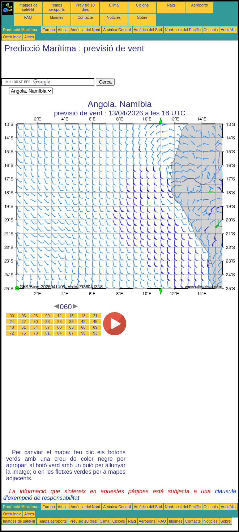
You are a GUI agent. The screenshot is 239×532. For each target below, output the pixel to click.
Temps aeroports (56, 7)
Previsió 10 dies (85, 7)
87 (71, 333)
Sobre (142, 17)
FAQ (28, 17)
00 (12, 316)
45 (95, 321)
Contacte (85, 17)
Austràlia (228, 29)
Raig (171, 5)
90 (83, 333)
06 (36, 316)
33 (48, 321)
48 (12, 327)
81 (48, 333)
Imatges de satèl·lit (28, 7)
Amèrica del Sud (148, 29)
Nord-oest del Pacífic (183, 29)
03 (24, 316)
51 (24, 327)
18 (83, 316)
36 (59, 321)
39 (71, 321)
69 (95, 327)
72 (12, 333)
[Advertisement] (86, 67)
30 (36, 321)
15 (71, 316)
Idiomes (56, 17)
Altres (29, 37)
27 (24, 321)
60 (59, 327)
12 (59, 316)
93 (95, 333)
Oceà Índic (12, 37)
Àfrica (63, 29)
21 (95, 316)
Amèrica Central (117, 29)
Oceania (211, 29)
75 (24, 333)
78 (36, 333)
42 (83, 321)
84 (59, 333)
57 (48, 327)
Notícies (114, 17)
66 (83, 327)
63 (71, 327)
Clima (114, 5)
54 (36, 327)
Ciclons (142, 5)
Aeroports (199, 5)
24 (12, 321)
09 (48, 316)
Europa (48, 29)
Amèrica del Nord (85, 29)
